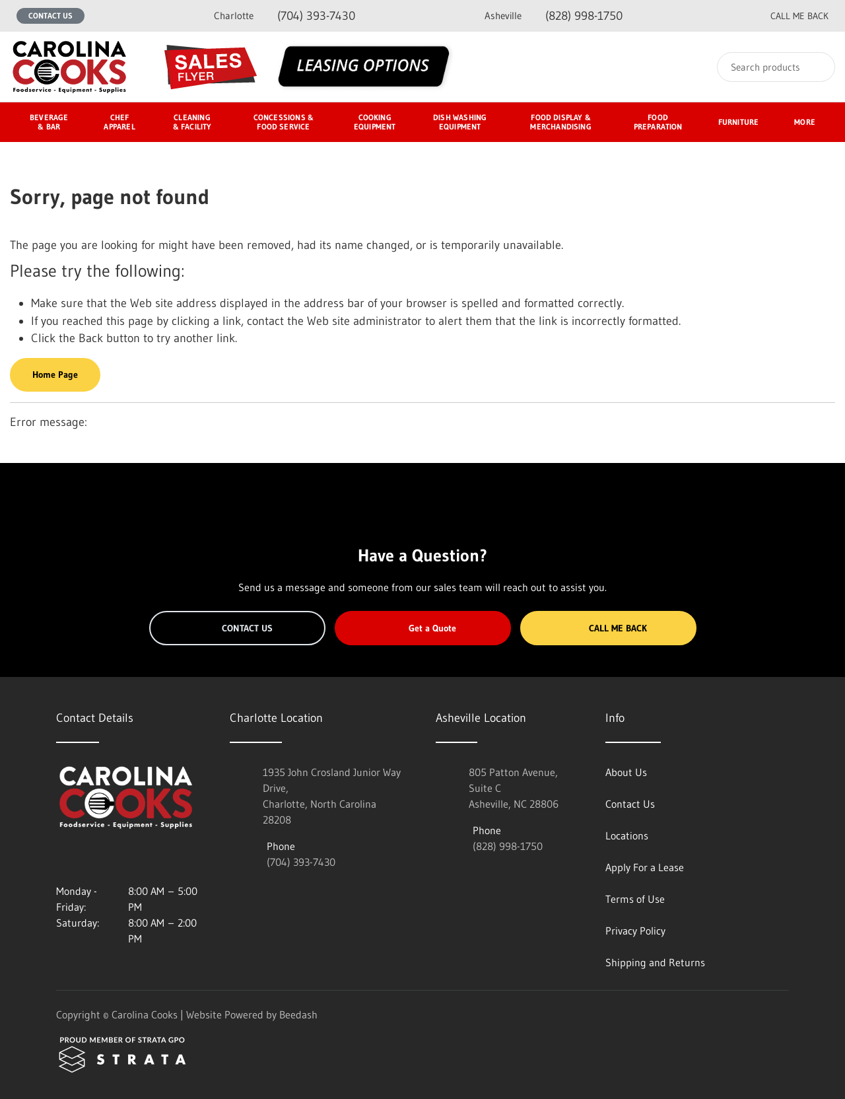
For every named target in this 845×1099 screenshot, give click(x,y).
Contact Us (50, 15)
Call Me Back (608, 628)
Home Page (55, 374)
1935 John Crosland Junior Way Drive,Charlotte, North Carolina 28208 (332, 795)
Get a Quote (422, 628)
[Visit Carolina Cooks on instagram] (62, 859)
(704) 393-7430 (284, 15)
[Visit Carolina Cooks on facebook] (90, 859)
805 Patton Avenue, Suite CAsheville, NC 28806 (513, 787)
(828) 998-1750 (554, 15)
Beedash (298, 1014)
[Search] (776, 67)
